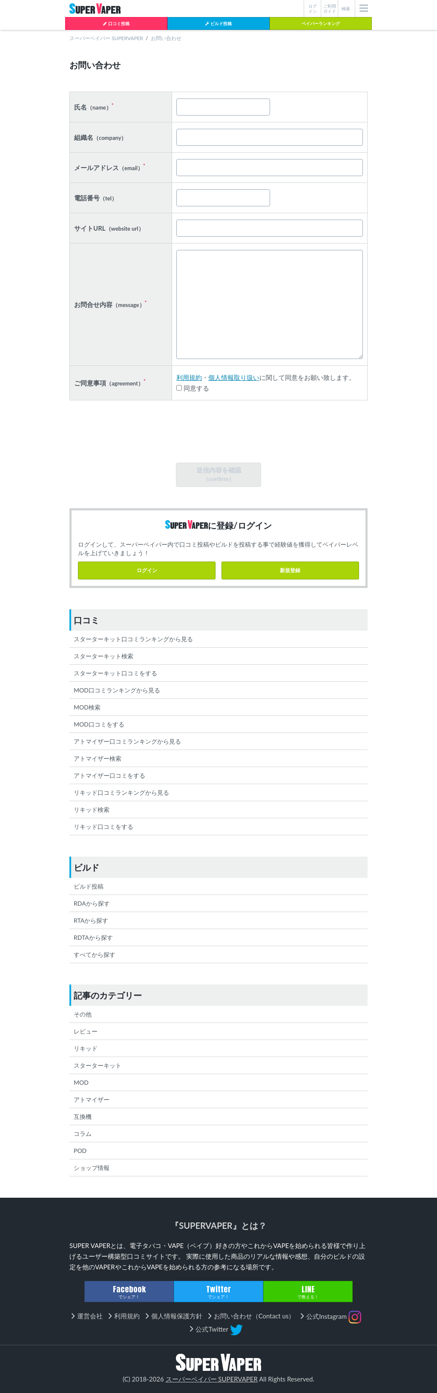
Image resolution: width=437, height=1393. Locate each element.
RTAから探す (91, 920)
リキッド (86, 1048)
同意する (192, 388)
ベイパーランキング (321, 23)
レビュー (86, 1031)
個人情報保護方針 (176, 1316)
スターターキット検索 (103, 656)
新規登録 (290, 570)
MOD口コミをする (99, 724)
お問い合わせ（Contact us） (254, 1316)
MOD (81, 1082)
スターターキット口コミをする (115, 673)
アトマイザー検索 (97, 758)
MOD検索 (87, 707)
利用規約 (189, 377)
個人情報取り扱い (233, 377)
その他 (83, 1014)
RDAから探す (92, 903)
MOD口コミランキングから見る (117, 690)
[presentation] (218, 433)
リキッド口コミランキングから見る (121, 792)
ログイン (147, 570)
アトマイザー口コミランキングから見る (127, 741)
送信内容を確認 (218, 474)
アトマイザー (91, 1099)
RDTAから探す (93, 937)
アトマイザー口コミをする (109, 775)
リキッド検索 (91, 809)
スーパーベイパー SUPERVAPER (106, 38)
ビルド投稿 (218, 23)
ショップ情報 (91, 1167)
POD (80, 1150)
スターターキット (97, 1065)
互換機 (83, 1116)
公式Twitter (219, 1329)
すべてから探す (94, 954)
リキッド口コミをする (103, 826)
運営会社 (90, 1316)
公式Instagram (333, 1317)
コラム (83, 1133)
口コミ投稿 (116, 23)
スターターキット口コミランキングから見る (133, 639)
